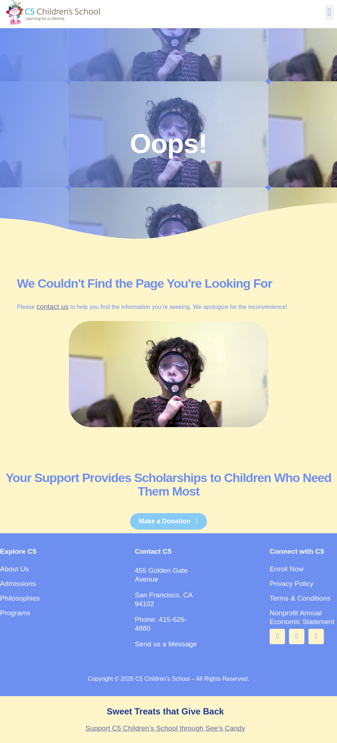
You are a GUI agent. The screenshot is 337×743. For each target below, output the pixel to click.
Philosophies (20, 598)
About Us (14, 569)
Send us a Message (166, 644)
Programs (15, 613)
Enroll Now (287, 569)
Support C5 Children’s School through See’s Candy (165, 728)
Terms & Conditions (300, 598)
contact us (52, 306)
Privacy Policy (292, 583)
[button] (329, 12)
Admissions (18, 583)
